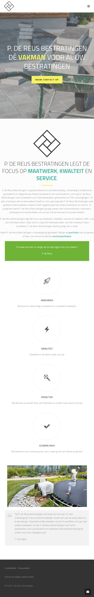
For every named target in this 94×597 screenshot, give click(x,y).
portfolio (74, 232)
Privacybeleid (23, 568)
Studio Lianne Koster (24, 577)
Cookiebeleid (10, 568)
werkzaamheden (61, 236)
